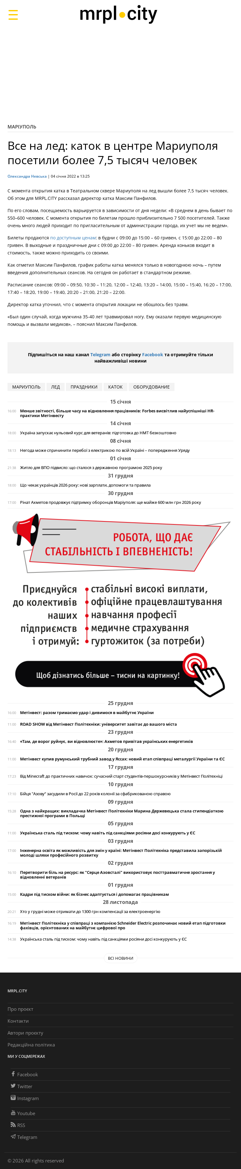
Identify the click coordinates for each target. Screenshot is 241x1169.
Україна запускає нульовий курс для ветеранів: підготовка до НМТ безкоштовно (98, 433)
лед (55, 387)
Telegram (100, 354)
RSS (18, 1125)
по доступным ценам (73, 238)
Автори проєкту (25, 1033)
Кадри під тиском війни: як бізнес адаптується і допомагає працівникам (94, 894)
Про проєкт (20, 1009)
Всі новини (120, 958)
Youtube (23, 1113)
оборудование (151, 387)
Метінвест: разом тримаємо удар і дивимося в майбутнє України (87, 712)
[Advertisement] (120, 73)
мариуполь (26, 387)
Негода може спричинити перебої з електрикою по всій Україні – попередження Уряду (105, 450)
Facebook (152, 354)
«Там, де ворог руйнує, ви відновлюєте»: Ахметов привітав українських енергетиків (106, 741)
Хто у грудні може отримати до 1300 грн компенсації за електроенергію (90, 911)
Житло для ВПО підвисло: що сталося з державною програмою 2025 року (91, 467)
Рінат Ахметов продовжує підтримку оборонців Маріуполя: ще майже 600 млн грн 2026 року (110, 502)
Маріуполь (22, 126)
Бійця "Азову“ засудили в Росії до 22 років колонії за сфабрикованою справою (95, 793)
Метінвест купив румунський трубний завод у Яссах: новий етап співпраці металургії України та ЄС (122, 759)
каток (115, 387)
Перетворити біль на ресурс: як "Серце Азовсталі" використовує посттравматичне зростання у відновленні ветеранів (117, 874)
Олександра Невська (27, 176)
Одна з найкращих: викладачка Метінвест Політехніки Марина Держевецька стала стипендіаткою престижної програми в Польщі (121, 813)
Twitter (21, 1086)
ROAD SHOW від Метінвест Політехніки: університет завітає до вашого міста (98, 724)
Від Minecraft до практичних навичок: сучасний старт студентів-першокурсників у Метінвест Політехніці (121, 776)
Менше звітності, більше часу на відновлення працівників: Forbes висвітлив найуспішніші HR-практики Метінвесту (117, 413)
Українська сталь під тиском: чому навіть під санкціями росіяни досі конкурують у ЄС (107, 833)
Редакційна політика (31, 1044)
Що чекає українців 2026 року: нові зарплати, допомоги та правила (85, 485)
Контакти (18, 1021)
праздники (84, 387)
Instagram (25, 1098)
